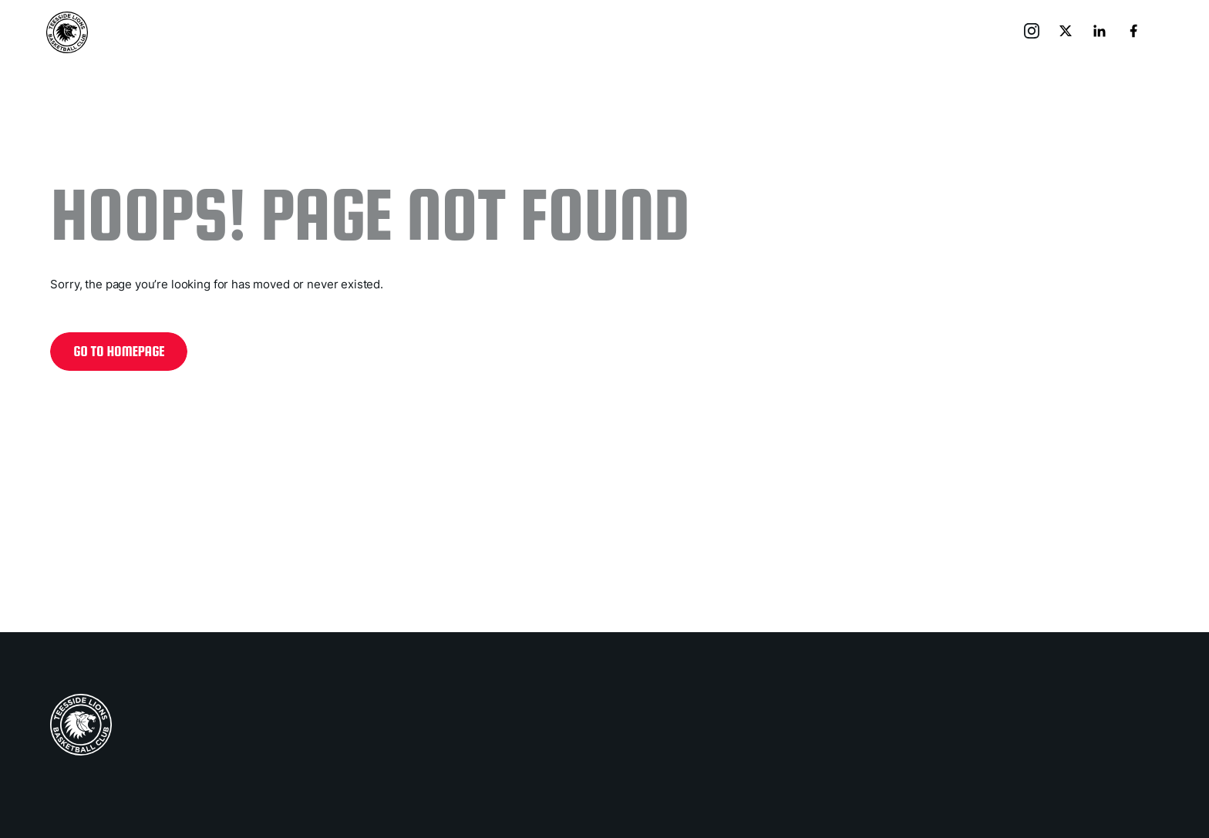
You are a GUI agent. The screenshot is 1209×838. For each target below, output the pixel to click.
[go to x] (1067, 32)
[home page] (81, 725)
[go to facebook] (1135, 32)
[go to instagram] (1033, 32)
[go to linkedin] (1101, 32)
